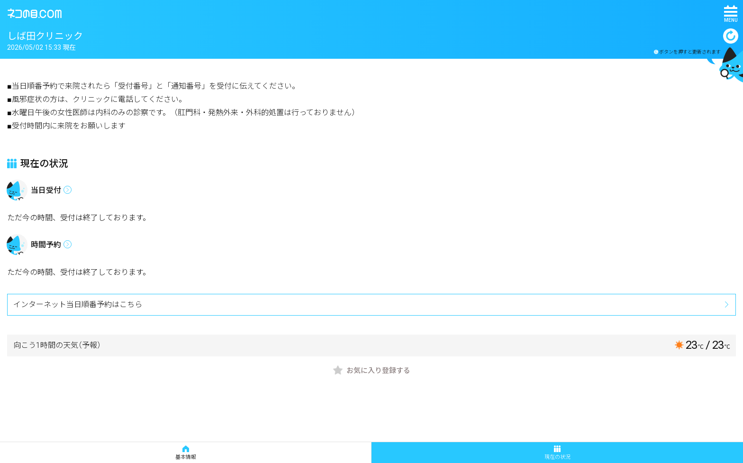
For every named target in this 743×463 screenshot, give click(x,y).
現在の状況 (557, 452)
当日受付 (46, 190)
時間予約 (46, 244)
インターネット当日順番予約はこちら (77, 304)
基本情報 (185, 452)
